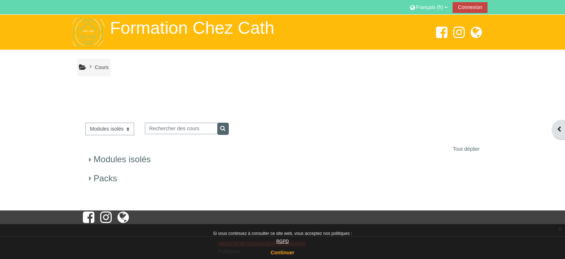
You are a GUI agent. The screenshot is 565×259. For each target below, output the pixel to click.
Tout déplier (466, 149)
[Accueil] (88, 32)
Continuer (282, 252)
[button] (429, 7)
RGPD (282, 241)
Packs (105, 178)
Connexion (470, 7)
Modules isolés (122, 159)
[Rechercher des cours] (181, 128)
